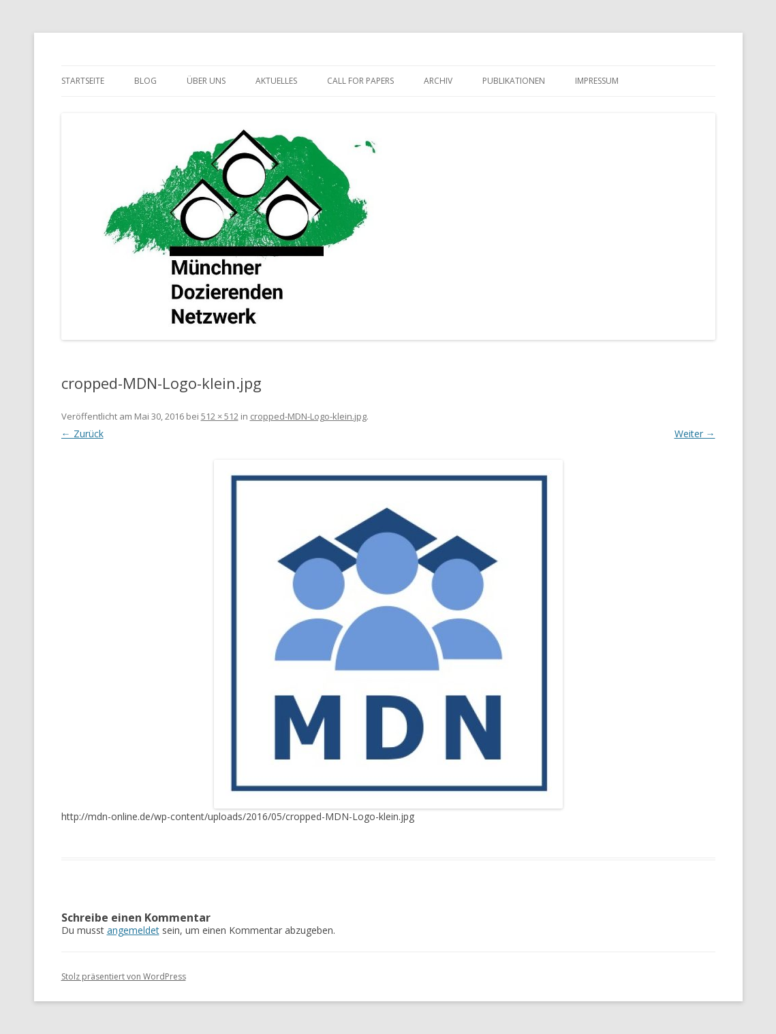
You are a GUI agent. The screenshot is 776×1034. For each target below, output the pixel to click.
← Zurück (82, 433)
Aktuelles (276, 81)
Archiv (438, 81)
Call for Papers (360, 81)
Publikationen (513, 81)
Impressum (597, 81)
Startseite (82, 81)
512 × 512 (219, 416)
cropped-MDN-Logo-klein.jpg (308, 416)
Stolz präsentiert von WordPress (123, 976)
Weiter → (694, 433)
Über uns (206, 81)
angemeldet (133, 930)
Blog (145, 81)
